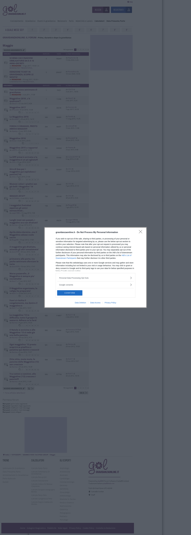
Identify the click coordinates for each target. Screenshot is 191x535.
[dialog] (95, 267)
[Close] (141, 232)
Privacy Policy (110, 303)
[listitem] (95, 277)
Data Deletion (80, 303)
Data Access (95, 303)
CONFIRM (69, 293)
